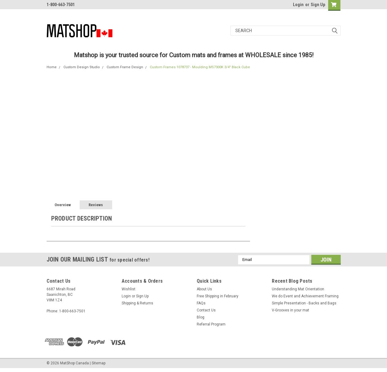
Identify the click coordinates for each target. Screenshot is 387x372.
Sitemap (98, 363)
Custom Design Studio (81, 67)
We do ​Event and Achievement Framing (305, 296)
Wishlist (128, 289)
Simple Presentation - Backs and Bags (304, 303)
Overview (63, 205)
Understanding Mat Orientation (298, 289)
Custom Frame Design (125, 67)
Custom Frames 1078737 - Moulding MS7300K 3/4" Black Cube (200, 67)
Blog (200, 317)
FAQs (201, 303)
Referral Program (211, 324)
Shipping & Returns (137, 303)
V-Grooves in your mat (290, 310)
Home (52, 67)
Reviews (96, 205)
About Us (204, 289)
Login (298, 4)
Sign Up (318, 4)
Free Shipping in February (217, 296)
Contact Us (206, 310)
